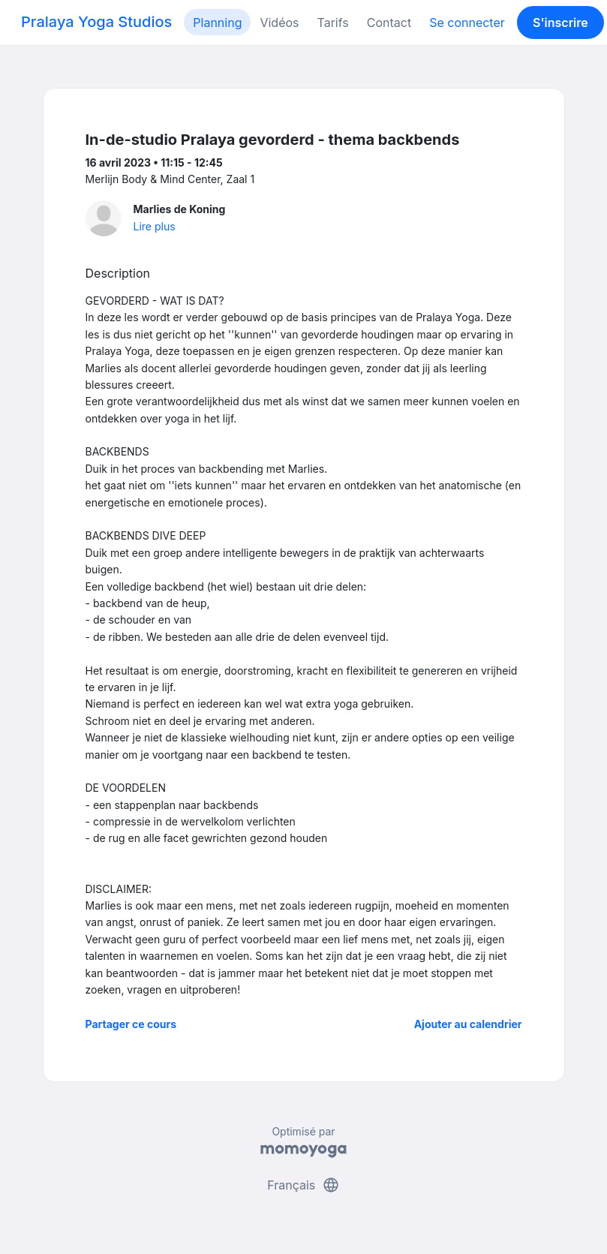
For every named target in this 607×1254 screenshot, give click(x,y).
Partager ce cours (131, 1024)
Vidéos (279, 22)
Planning (217, 22)
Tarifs (333, 22)
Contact (389, 22)
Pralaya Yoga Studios (96, 22)
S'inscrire (560, 22)
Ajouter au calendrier (468, 1024)
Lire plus (155, 226)
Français (303, 1185)
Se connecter (467, 22)
